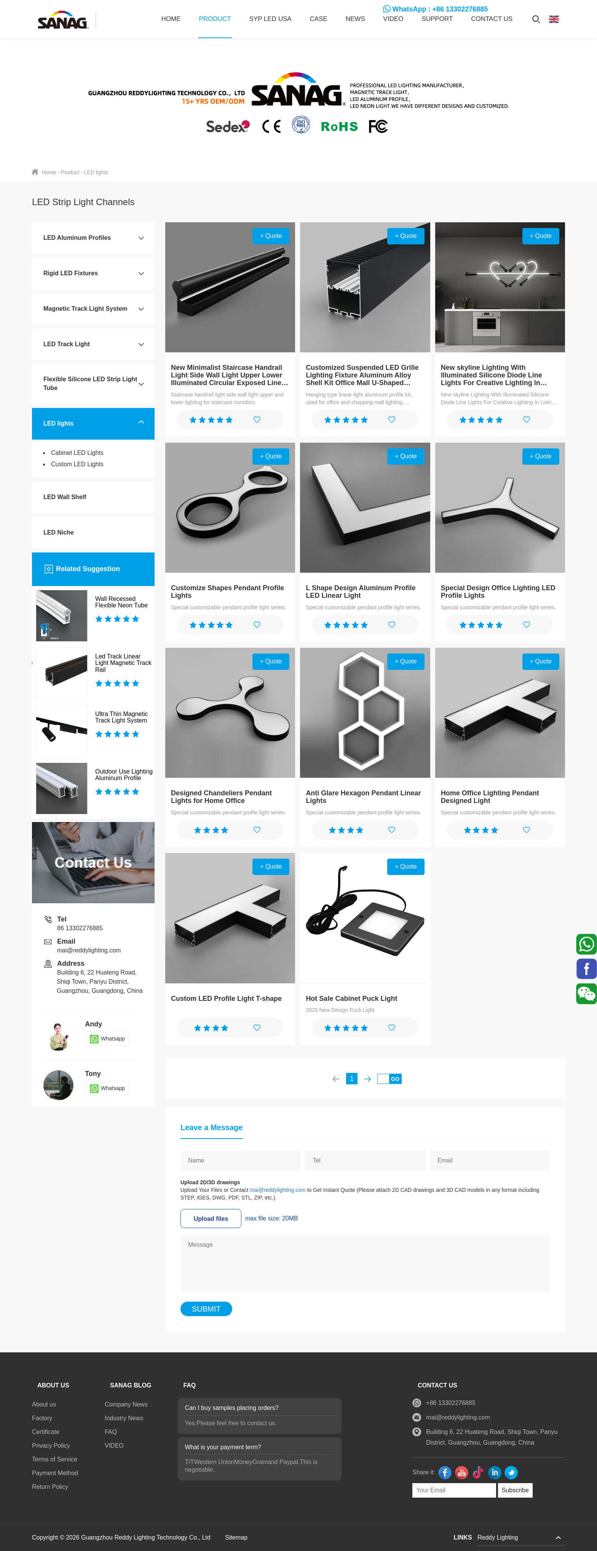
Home (171, 18)
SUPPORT (437, 18)
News (355, 18)
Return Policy (50, 1487)
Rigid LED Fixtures (70, 273)
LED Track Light (66, 344)
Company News (126, 1404)
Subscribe (511, 1490)
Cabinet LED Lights (77, 453)
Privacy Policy (51, 1445)
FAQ (111, 1432)
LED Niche (58, 532)
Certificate (45, 1432)
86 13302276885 (80, 928)
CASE (318, 18)
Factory (42, 1418)
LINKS (463, 1537)
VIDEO (393, 18)
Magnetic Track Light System (85, 308)
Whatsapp (107, 1039)
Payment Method (55, 1473)
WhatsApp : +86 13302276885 (440, 9)
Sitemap (236, 1537)
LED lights (96, 172)
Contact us (491, 18)
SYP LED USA (270, 18)
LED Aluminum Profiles (77, 237)
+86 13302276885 (447, 1403)
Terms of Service (54, 1459)
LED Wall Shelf (64, 497)
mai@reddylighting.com (278, 1190)
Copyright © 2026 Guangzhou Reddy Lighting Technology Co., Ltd (122, 1537)
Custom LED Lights (77, 464)
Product (215, 18)
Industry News (124, 1418)
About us (44, 1404)
